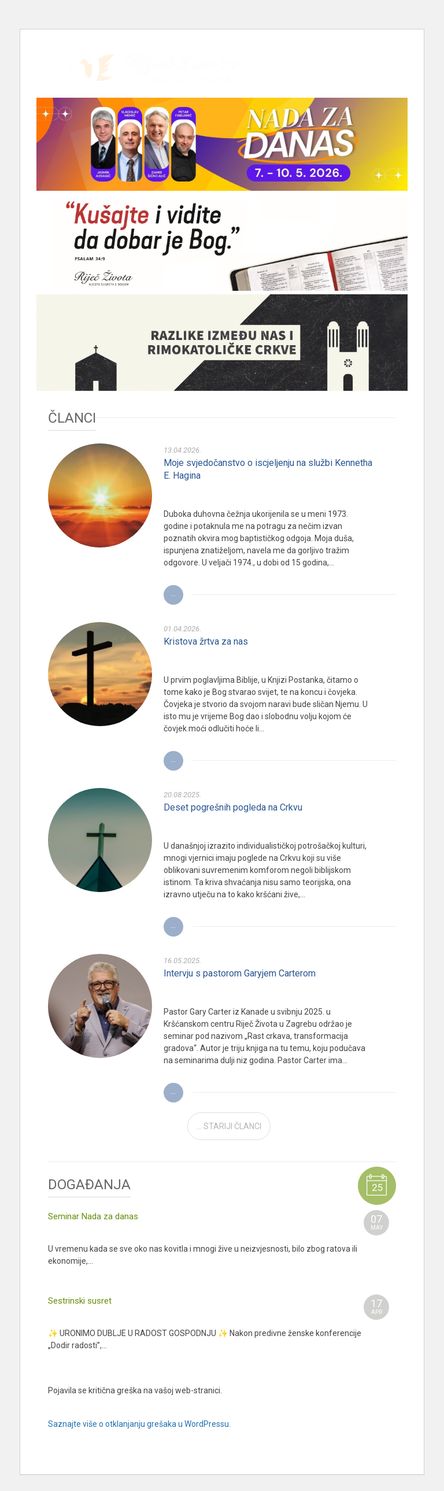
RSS (368, 75)
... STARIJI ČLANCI (229, 1126)
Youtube (349, 75)
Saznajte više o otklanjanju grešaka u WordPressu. (139, 1424)
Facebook (312, 75)
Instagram (331, 75)
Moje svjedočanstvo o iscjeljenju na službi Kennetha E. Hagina (268, 469)
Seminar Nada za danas (93, 1216)
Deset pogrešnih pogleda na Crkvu (233, 807)
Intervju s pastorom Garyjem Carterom (240, 973)
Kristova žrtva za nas (206, 641)
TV (386, 75)
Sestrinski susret (80, 1301)
